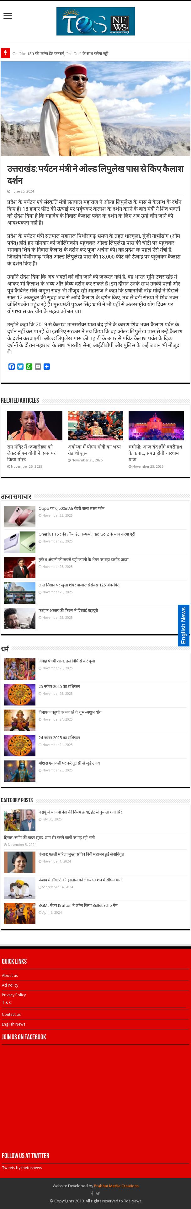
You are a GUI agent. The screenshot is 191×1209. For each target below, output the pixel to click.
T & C (7, 1002)
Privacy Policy (14, 995)
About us (10, 975)
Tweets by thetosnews (22, 1167)
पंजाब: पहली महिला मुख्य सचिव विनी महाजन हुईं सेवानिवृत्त (81, 854)
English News (13, 1024)
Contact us (11, 1014)
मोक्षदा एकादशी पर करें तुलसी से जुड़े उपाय (69, 763)
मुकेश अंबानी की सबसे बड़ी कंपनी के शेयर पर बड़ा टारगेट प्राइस (84, 559)
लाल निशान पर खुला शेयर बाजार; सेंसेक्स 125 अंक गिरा (79, 585)
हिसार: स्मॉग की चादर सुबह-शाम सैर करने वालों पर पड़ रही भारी (49, 837)
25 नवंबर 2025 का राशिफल (59, 686)
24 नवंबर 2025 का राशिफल (59, 737)
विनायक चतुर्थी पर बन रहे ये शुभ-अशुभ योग (70, 712)
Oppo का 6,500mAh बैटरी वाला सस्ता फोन (71, 508)
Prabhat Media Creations (116, 1186)
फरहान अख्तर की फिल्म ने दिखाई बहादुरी (68, 610)
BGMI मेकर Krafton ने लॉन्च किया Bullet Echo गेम (78, 905)
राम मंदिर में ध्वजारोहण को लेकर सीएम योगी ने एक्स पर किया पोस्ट (31, 453)
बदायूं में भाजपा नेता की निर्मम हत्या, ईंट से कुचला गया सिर (80, 812)
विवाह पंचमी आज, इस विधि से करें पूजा (67, 661)
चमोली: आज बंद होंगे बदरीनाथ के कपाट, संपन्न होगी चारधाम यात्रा (155, 453)
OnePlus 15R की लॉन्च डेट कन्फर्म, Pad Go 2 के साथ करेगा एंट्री (60, 53)
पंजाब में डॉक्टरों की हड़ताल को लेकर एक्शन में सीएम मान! (80, 880)
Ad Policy (10, 985)
